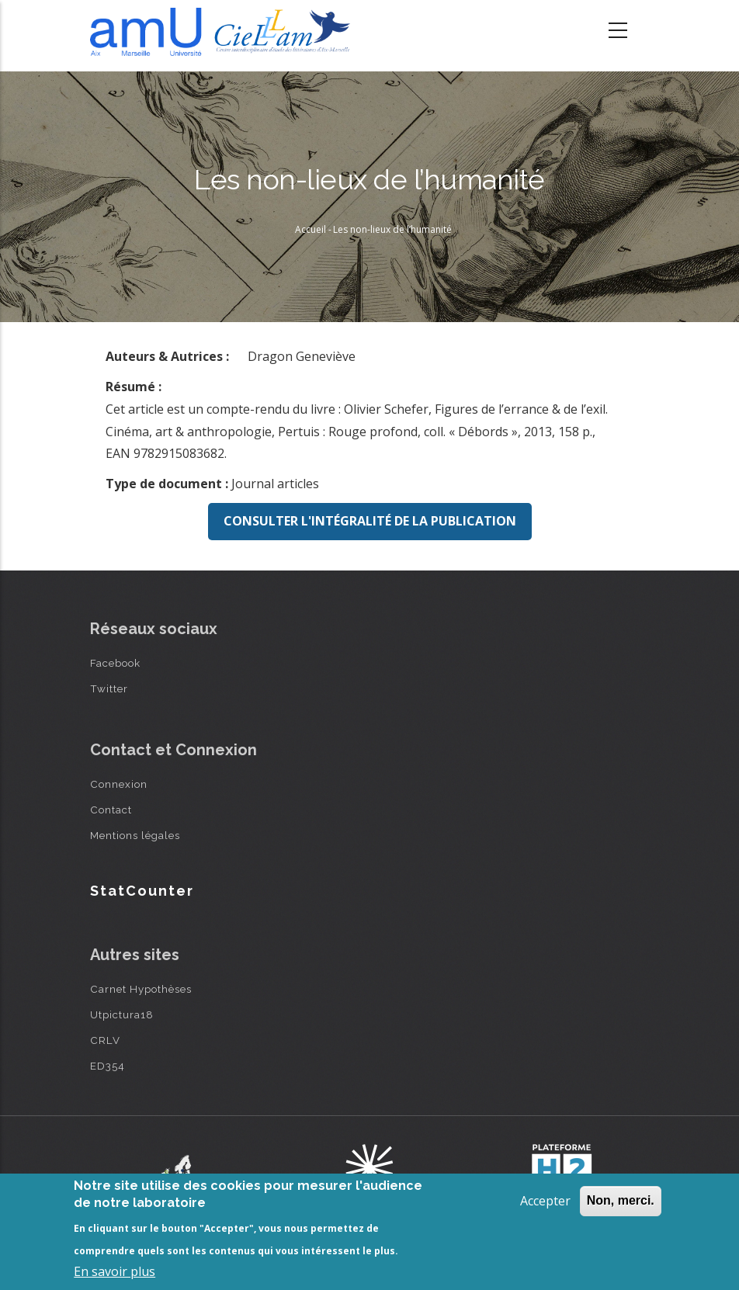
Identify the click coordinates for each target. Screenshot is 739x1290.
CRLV (105, 1040)
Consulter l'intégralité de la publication (370, 520)
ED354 (107, 1065)
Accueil (310, 229)
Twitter (109, 688)
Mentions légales (135, 835)
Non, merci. (620, 1200)
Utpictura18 (122, 1014)
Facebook (115, 663)
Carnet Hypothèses (141, 989)
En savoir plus (114, 1271)
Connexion (118, 784)
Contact (111, 809)
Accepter (545, 1200)
